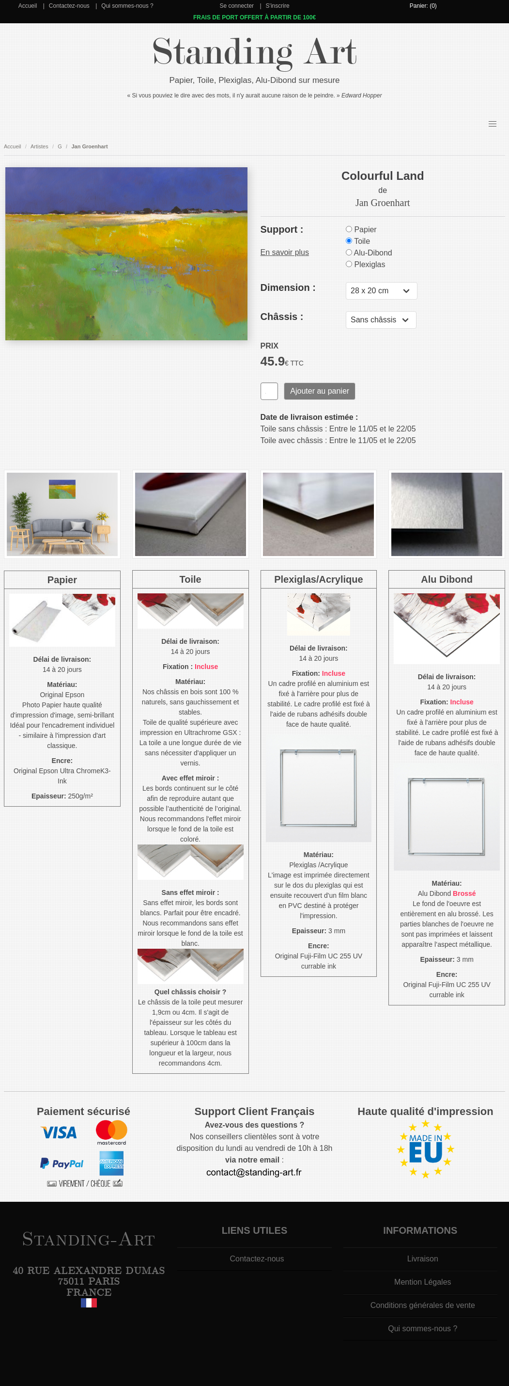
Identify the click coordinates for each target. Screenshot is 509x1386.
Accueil (27, 5)
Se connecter (236, 5)
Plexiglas (365, 264)
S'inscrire (278, 5)
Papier (361, 229)
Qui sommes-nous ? (127, 5)
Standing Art (254, 52)
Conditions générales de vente (422, 1305)
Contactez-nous (69, 5)
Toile (358, 241)
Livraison (422, 1259)
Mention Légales (422, 1282)
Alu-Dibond (369, 253)
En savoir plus (285, 252)
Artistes (39, 146)
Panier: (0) (423, 5)
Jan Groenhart (89, 146)
